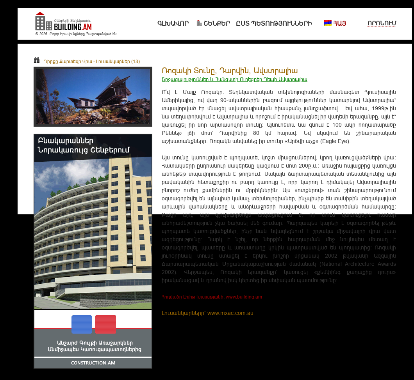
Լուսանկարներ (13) (118, 61)
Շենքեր (216, 23)
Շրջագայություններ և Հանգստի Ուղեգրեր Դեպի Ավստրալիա (234, 79)
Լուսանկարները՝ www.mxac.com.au (207, 313)
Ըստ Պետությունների (274, 23)
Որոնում (382, 23)
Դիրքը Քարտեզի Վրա (63, 61)
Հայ (335, 23)
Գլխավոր (173, 23)
